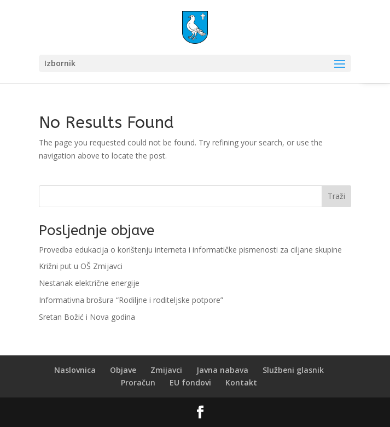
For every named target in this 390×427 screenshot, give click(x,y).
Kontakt (241, 382)
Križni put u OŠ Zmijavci (81, 266)
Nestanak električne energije (89, 283)
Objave (123, 370)
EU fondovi (190, 382)
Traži (336, 196)
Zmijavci (166, 370)
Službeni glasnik (293, 370)
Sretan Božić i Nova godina (87, 317)
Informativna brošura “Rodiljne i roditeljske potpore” (131, 300)
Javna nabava (222, 370)
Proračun (138, 382)
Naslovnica (75, 370)
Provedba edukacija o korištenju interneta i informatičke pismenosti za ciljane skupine (190, 249)
